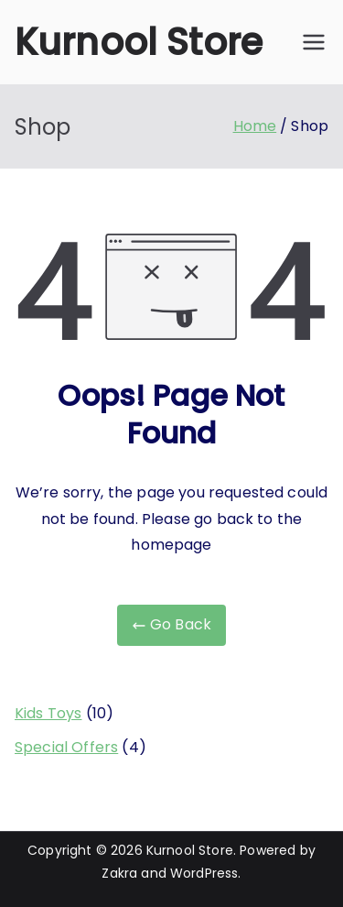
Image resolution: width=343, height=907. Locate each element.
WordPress (204, 873)
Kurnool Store (139, 42)
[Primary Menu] (313, 42)
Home (255, 126)
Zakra (119, 873)
